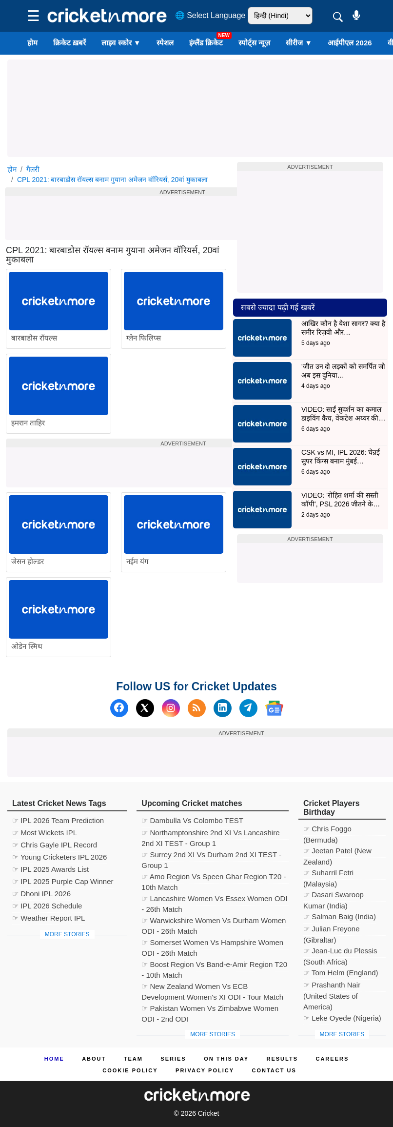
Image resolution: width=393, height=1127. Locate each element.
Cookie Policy (129, 1070)
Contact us (274, 1070)
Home (54, 1059)
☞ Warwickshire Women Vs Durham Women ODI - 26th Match (213, 921)
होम (32, 43)
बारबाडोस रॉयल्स (34, 338)
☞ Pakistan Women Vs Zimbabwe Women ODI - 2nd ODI (209, 1009)
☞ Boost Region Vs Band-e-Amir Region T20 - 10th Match (214, 965)
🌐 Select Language (210, 15)
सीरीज (299, 43)
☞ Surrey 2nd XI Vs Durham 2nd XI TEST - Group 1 (211, 856)
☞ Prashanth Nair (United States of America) (331, 986)
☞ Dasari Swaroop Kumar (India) (333, 896)
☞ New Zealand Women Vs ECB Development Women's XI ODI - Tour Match (212, 987)
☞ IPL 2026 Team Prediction (58, 820)
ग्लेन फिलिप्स (143, 338)
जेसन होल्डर (27, 561)
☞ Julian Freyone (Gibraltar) (331, 930)
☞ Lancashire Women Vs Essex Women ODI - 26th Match (214, 900)
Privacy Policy (205, 1070)
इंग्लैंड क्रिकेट (206, 43)
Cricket (208, 1113)
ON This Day (226, 1059)
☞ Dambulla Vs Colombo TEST (192, 820)
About (94, 1059)
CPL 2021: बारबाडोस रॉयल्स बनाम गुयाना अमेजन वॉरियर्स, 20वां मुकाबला (112, 179)
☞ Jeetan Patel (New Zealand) (337, 852)
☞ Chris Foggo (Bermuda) (327, 830)
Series (173, 1059)
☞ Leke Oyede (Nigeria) (342, 1018)
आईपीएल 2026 (350, 43)
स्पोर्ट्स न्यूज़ (254, 43)
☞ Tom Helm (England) (340, 972)
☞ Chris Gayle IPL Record (54, 845)
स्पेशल (165, 43)
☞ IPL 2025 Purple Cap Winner (63, 881)
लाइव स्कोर (120, 43)
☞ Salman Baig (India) (339, 916)
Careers (332, 1059)
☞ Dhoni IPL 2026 (41, 893)
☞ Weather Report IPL (48, 918)
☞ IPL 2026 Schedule (47, 906)
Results (282, 1059)
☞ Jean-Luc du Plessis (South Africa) (340, 952)
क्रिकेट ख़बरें (69, 43)
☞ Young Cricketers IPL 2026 (59, 857)
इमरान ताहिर (28, 423)
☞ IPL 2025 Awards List (50, 869)
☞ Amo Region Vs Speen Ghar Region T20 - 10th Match (213, 878)
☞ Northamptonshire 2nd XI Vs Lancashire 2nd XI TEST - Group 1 (210, 834)
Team (133, 1059)
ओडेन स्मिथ (26, 646)
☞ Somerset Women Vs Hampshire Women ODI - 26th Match (212, 943)
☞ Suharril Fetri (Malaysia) (328, 874)
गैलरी (32, 169)
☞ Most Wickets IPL (44, 832)
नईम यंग (137, 561)
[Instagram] (171, 708)
